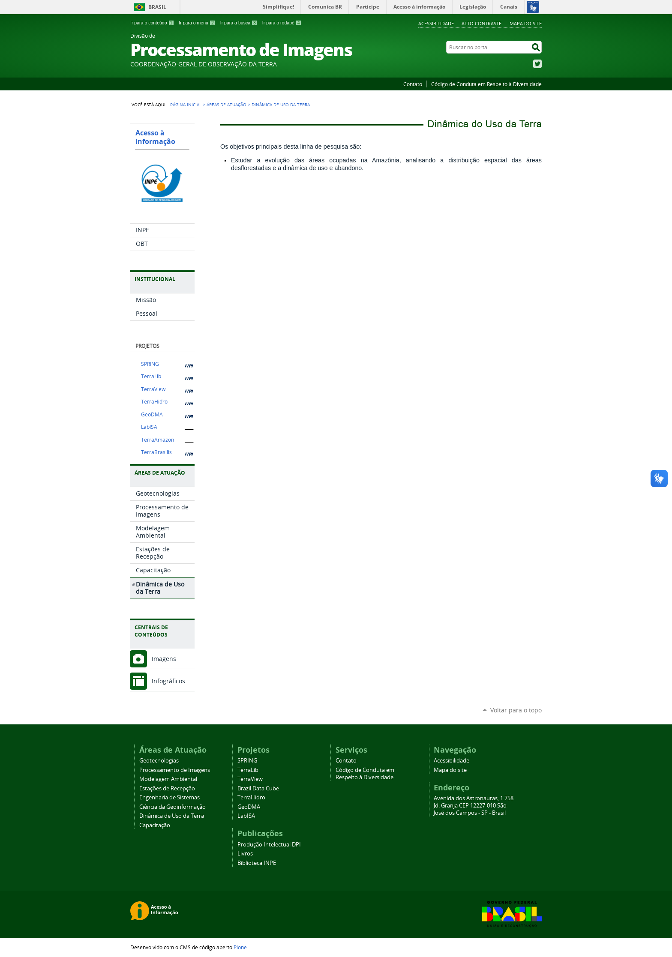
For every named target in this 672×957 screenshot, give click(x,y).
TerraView (153, 389)
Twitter (537, 64)
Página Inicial (185, 105)
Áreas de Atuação (226, 105)
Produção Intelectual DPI (269, 844)
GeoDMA (152, 414)
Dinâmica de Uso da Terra (171, 815)
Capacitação (154, 825)
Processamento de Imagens (174, 770)
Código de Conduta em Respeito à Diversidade (486, 84)
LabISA (149, 427)
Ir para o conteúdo (152, 22)
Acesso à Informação (155, 137)
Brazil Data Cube (258, 788)
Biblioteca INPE (256, 863)
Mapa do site (526, 23)
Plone (240, 947)
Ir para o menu (197, 22)
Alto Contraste (481, 23)
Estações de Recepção (167, 788)
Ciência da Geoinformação (172, 806)
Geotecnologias (159, 760)
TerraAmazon (157, 439)
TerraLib (151, 376)
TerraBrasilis (156, 452)
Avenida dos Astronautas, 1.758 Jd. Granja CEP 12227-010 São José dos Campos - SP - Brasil (473, 805)
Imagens (164, 659)
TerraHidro (154, 401)
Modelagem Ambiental (168, 779)
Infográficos (168, 681)
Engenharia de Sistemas (169, 797)
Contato (412, 84)
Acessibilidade (436, 23)
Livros (245, 853)
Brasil (157, 7)
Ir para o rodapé (282, 22)
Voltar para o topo (516, 710)
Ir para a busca (239, 22)
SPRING (150, 364)
